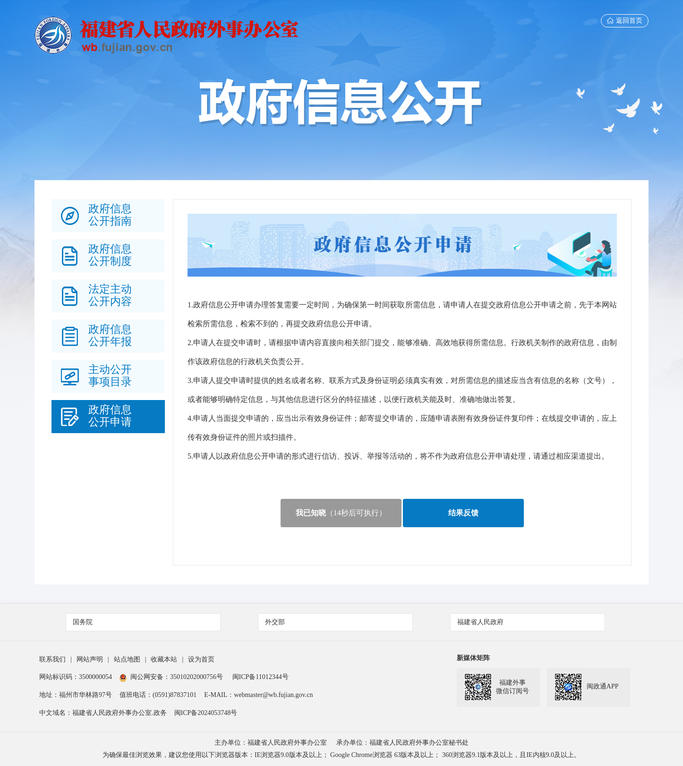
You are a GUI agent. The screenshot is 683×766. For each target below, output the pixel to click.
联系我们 (52, 659)
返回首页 (624, 20)
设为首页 (201, 659)
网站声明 (90, 659)
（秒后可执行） (341, 513)
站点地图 (127, 659)
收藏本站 (164, 659)
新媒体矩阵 (473, 658)
